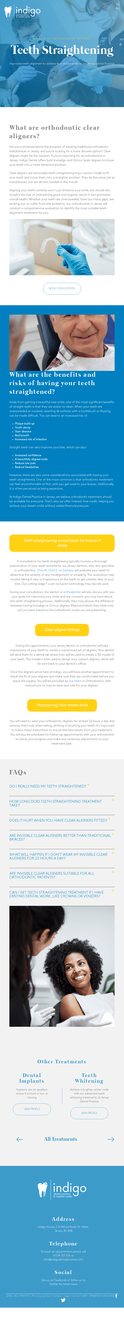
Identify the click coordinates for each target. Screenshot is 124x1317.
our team (75, 681)
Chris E (52, 570)
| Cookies (56, 1296)
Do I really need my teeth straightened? (47, 786)
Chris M (42, 570)
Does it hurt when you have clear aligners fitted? (58, 821)
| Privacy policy (40, 1296)
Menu (118, 6)
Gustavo (68, 570)
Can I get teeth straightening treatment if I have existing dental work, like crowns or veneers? (56, 894)
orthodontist (72, 592)
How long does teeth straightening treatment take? (55, 803)
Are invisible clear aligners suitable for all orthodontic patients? (51, 875)
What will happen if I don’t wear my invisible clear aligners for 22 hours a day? (58, 856)
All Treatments (60, 1139)
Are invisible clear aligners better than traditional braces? (60, 838)
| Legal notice (71, 1296)
